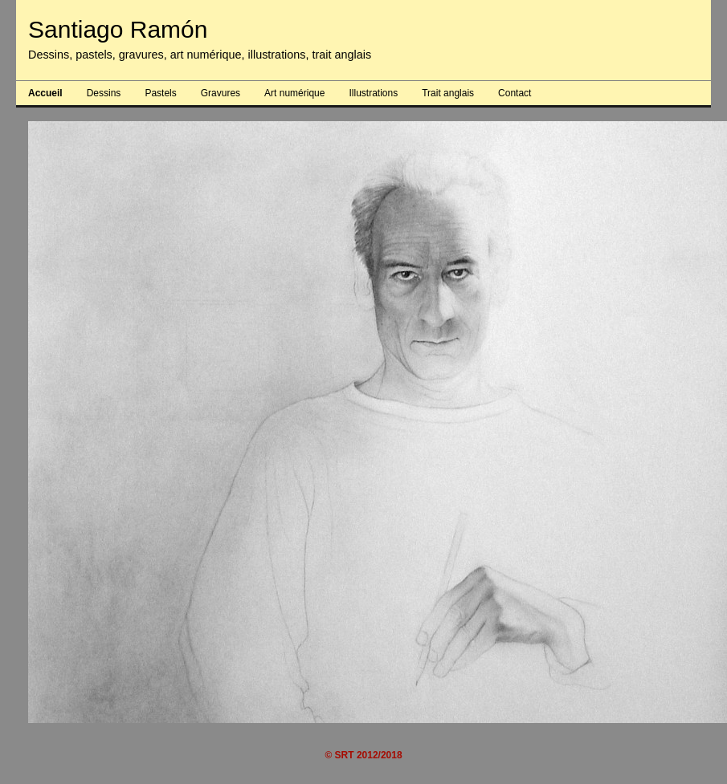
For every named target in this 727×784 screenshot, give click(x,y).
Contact (514, 93)
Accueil (45, 93)
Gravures (220, 93)
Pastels (160, 93)
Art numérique (294, 93)
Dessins (104, 93)
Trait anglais (448, 93)
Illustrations (373, 93)
